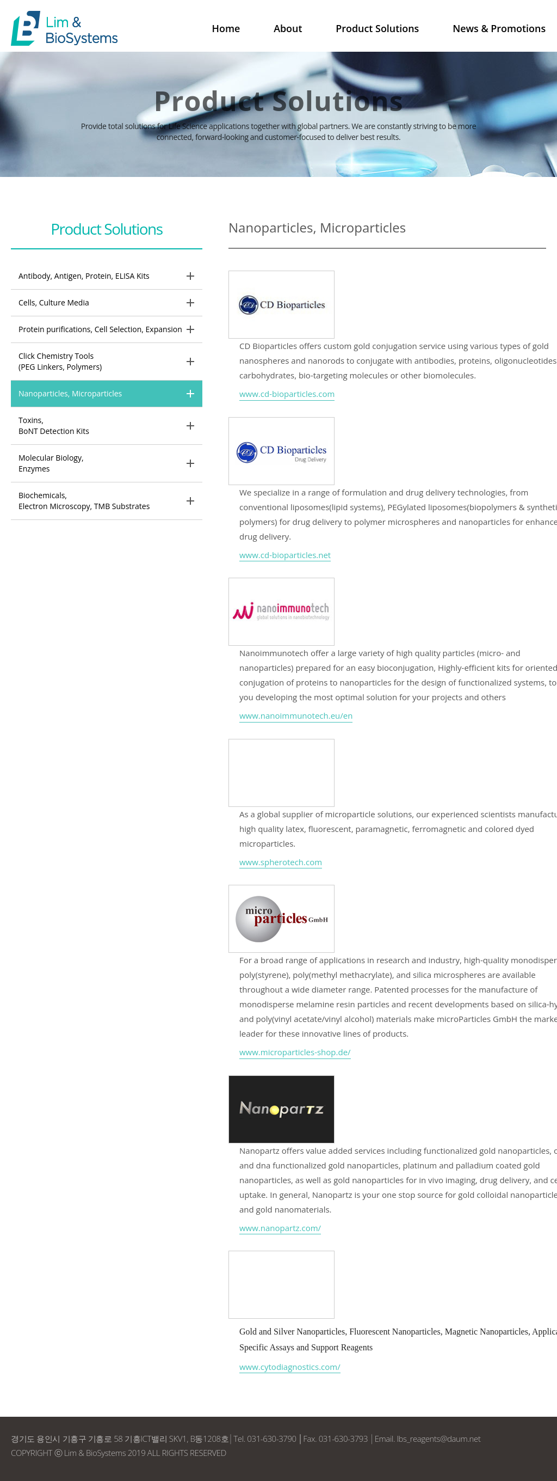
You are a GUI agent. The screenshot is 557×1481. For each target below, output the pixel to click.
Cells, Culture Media (53, 302)
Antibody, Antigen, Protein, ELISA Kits (84, 276)
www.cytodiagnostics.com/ (290, 1366)
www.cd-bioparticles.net (285, 554)
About (289, 28)
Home (228, 28)
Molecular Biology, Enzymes (51, 463)
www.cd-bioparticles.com (287, 393)
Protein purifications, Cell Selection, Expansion (100, 329)
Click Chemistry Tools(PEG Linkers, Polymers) (60, 361)
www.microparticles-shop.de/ (295, 1052)
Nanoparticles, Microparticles (70, 393)
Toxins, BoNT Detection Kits (53, 425)
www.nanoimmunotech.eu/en (295, 715)
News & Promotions (499, 28)
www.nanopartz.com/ (280, 1227)
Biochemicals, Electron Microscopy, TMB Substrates (84, 500)
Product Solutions (378, 28)
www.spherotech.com (280, 861)
